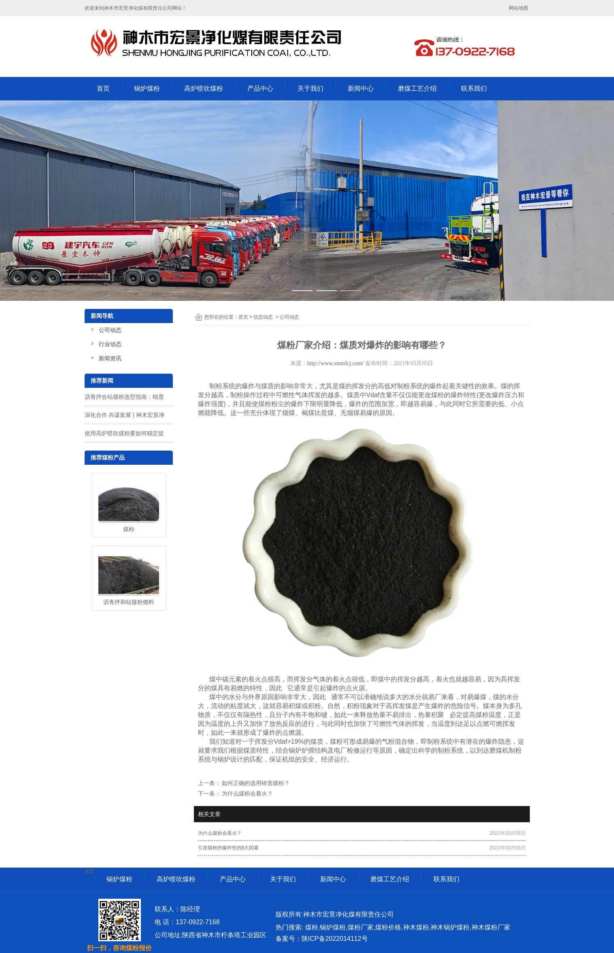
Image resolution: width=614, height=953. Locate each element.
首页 (103, 88)
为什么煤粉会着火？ (247, 793)
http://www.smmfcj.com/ (335, 363)
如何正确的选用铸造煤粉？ (255, 783)
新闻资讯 (110, 358)
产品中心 (260, 88)
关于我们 (310, 88)
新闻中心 (361, 88)
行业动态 (110, 344)
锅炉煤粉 (147, 88)
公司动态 (110, 330)
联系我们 (474, 88)
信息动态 (263, 317)
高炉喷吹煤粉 (203, 88)
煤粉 (482, 714)
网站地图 (519, 8)
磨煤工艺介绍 (417, 88)
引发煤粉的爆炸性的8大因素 (228, 848)
